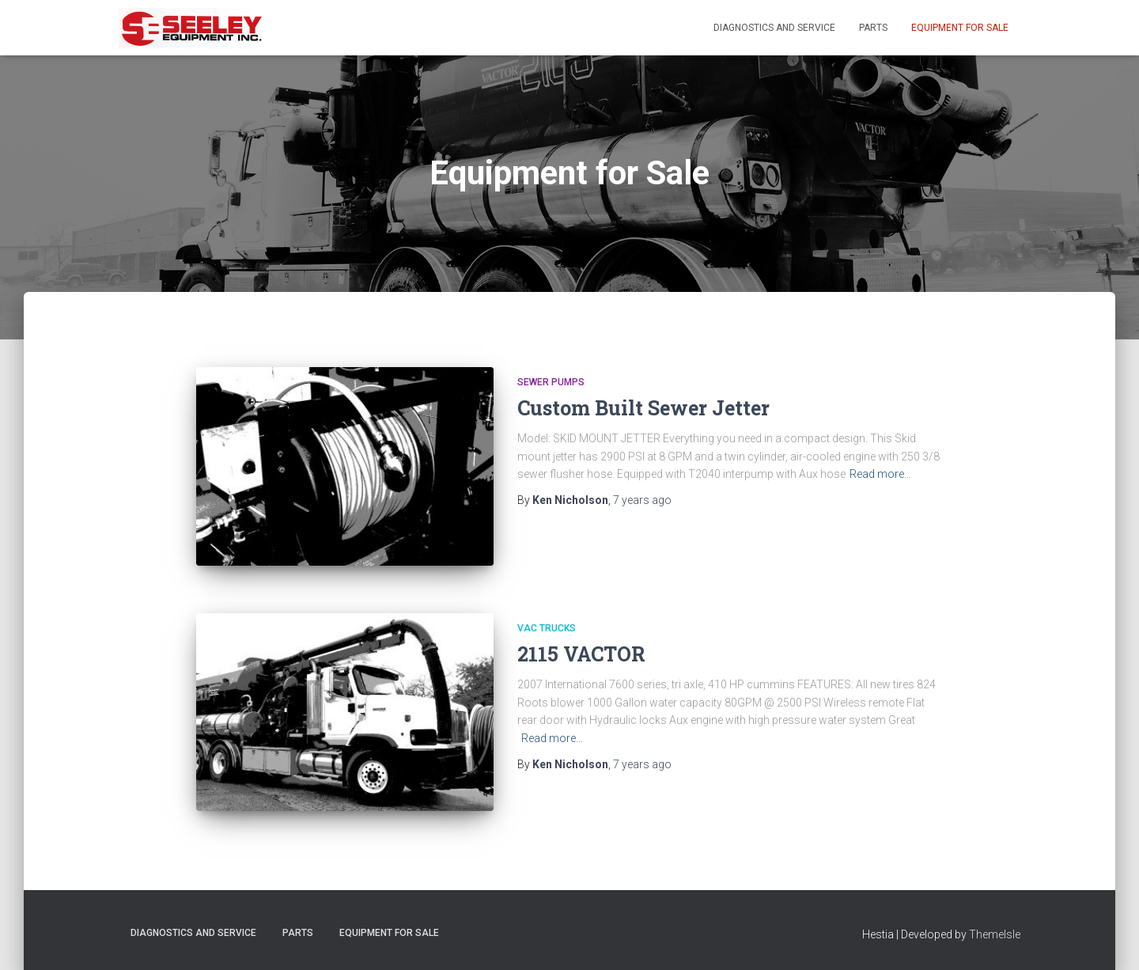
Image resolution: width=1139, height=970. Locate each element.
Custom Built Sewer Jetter (643, 408)
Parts (873, 27)
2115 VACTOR (581, 654)
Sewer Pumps (551, 382)
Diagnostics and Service (774, 27)
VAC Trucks (546, 628)
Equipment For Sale (959, 27)
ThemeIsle (994, 934)
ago (642, 500)
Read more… (880, 474)
